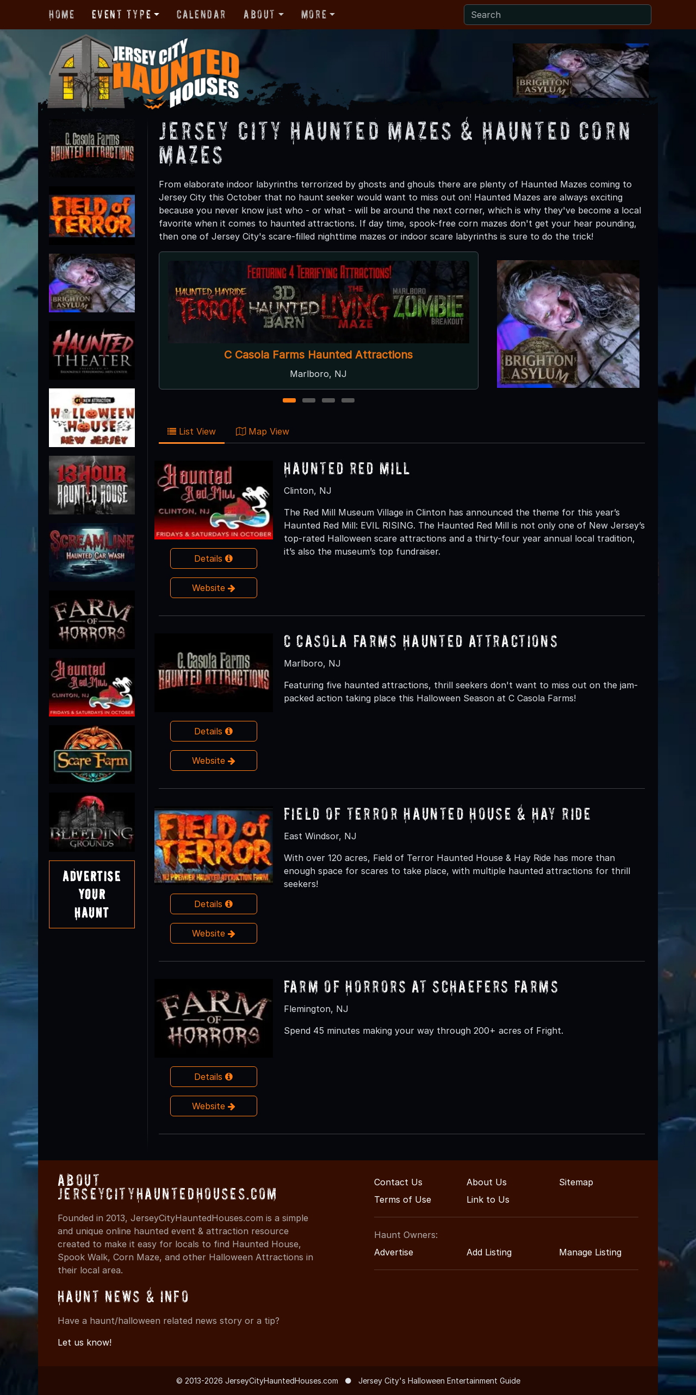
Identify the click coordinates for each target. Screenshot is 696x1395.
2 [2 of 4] (308, 401)
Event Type (121, 14)
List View (191, 431)
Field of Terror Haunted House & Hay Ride (438, 813)
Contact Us (398, 1182)
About (260, 14)
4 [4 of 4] (348, 401)
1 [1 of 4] (289, 401)
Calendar (201, 14)
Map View (262, 431)
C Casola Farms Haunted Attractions (318, 354)
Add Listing (489, 1252)
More (314, 14)
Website (213, 587)
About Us (487, 1182)
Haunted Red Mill (347, 467)
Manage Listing (590, 1252)
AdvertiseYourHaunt (92, 894)
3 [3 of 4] (328, 401)
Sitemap (576, 1182)
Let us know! (84, 1342)
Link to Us (488, 1199)
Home (61, 14)
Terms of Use (402, 1199)
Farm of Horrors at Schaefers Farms (422, 986)
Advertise (393, 1252)
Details (213, 558)
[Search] (557, 14)
